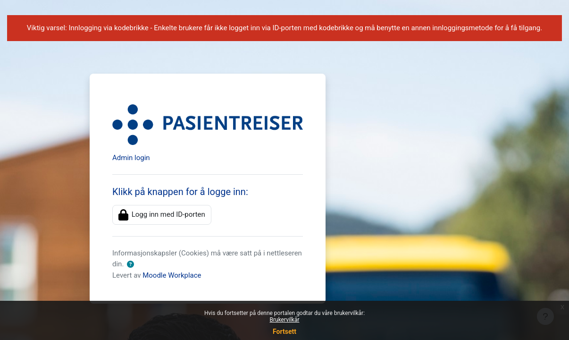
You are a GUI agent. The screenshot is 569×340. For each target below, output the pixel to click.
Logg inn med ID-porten (161, 215)
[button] (130, 265)
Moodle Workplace (171, 275)
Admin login (131, 157)
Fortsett (284, 331)
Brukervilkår (285, 319)
